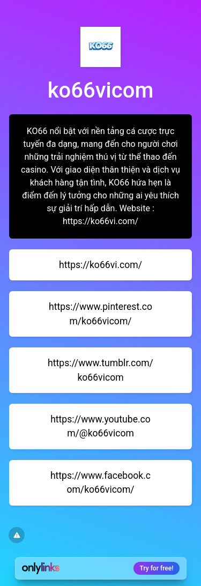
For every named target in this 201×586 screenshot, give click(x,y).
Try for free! (157, 568)
